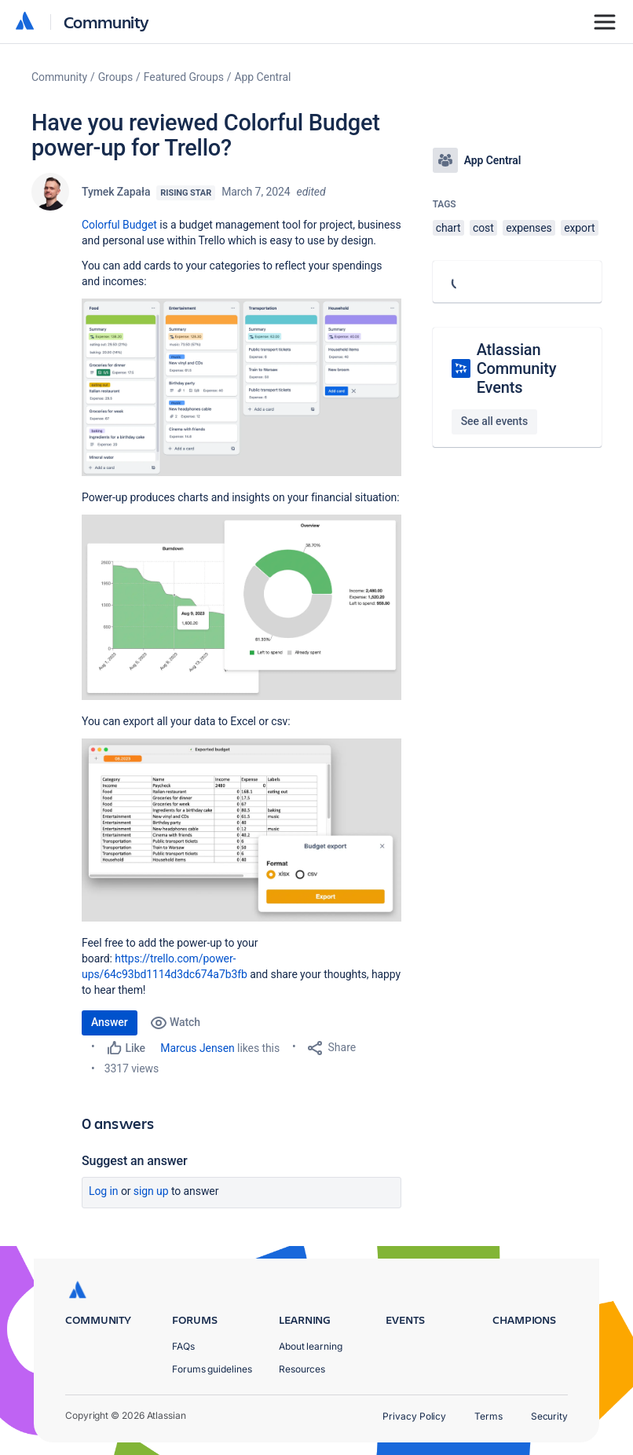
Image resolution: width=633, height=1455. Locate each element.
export (579, 228)
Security (549, 1416)
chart (448, 228)
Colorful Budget (119, 224)
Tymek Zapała (116, 191)
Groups (115, 77)
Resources (302, 1369)
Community (106, 21)
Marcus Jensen (197, 1048)
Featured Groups (184, 77)
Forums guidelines (212, 1369)
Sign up (151, 1191)
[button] (241, 387)
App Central (263, 77)
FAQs (183, 1346)
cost (483, 228)
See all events (494, 421)
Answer (109, 1022)
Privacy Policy (414, 1416)
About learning (310, 1346)
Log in (104, 1191)
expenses (529, 228)
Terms (488, 1416)
